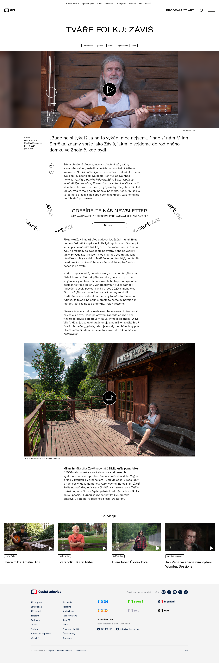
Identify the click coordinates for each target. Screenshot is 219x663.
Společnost (123, 45)
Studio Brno (68, 611)
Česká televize (72, 3)
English (51, 650)
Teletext (35, 615)
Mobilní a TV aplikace (41, 633)
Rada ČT (66, 620)
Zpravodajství (88, 3)
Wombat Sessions (175, 556)
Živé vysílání (36, 606)
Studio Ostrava (70, 615)
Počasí (34, 624)
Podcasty (35, 620)
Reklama (67, 606)
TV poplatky (36, 611)
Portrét (100, 45)
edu (140, 3)
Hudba (111, 45)
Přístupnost (81, 650)
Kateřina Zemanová (33, 143)
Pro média (67, 602)
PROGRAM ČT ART (180, 10)
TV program (121, 3)
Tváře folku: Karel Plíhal (76, 562)
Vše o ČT (149, 3)
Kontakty (67, 638)
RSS (186, 650)
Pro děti (132, 3)
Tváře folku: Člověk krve (129, 562)
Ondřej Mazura (30, 140)
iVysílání (109, 3)
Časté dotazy (69, 633)
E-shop (34, 629)
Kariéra (66, 624)
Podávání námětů (71, 629)
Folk (134, 45)
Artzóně (119, 303)
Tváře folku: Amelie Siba (22, 562)
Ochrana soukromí (64, 650)
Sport (99, 3)
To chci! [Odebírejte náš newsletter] (109, 225)
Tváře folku (88, 45)
